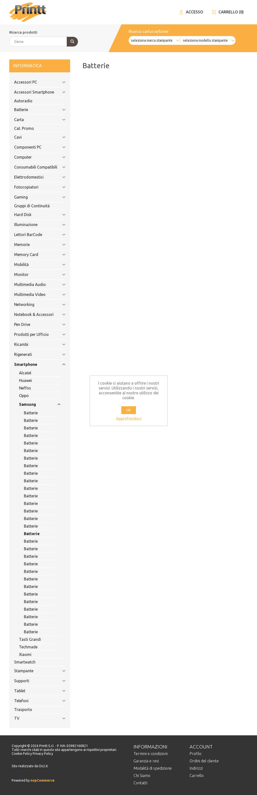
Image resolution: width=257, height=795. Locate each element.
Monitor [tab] (34, 274)
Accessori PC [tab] (34, 82)
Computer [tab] (34, 157)
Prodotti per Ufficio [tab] (34, 334)
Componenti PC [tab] (34, 147)
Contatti (140, 783)
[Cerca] (43, 42)
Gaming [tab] (34, 197)
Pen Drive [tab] (34, 324)
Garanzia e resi (146, 761)
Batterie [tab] (34, 109)
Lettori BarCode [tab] (34, 234)
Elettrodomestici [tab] (34, 177)
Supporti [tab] (34, 681)
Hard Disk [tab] (34, 214)
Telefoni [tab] (34, 701)
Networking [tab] (34, 304)
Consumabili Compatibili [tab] (35, 167)
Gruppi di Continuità (32, 206)
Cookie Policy (22, 754)
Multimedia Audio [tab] (34, 284)
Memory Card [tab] (34, 254)
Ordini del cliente (204, 761)
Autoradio (23, 101)
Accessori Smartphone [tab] (34, 92)
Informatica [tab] (34, 65)
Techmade (28, 647)
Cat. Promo (24, 128)
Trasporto (23, 709)
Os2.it (43, 766)
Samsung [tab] (34, 404)
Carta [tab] (34, 119)
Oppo (24, 395)
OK (128, 410)
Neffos (25, 388)
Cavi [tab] (34, 137)
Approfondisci (128, 418)
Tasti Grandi (30, 639)
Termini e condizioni (150, 753)
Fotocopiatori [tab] (34, 187)
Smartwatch (25, 662)
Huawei (25, 380)
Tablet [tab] (34, 691)
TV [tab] (34, 718)
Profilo (195, 753)
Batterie (31, 413)
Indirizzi (196, 768)
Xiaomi (25, 654)
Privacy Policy (43, 754)
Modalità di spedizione (152, 768)
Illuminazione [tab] (34, 224)
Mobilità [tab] (34, 264)
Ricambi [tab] (34, 344)
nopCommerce (42, 780)
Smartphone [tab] (34, 364)
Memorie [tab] (34, 244)
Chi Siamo (141, 775)
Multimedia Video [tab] (34, 294)
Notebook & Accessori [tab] (34, 314)
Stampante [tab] (34, 671)
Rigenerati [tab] (34, 354)
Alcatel (25, 373)
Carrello (197, 775)
